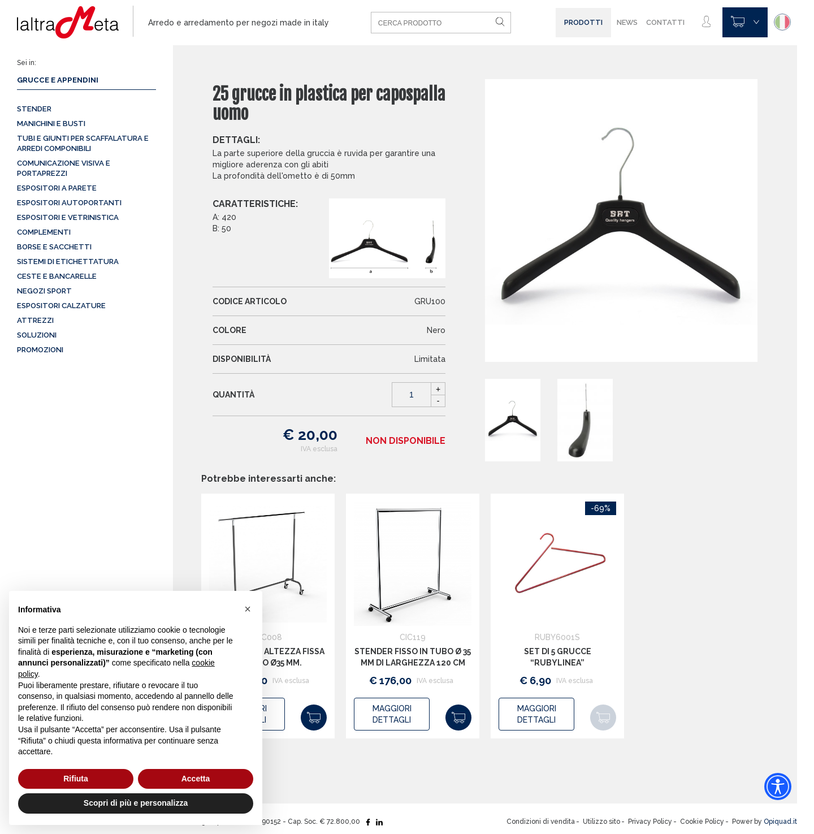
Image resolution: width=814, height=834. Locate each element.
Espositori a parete (57, 188)
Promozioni (40, 349)
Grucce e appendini (57, 80)
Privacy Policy (650, 822)
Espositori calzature (61, 305)
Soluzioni (37, 335)
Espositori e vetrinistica (68, 217)
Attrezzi (35, 320)
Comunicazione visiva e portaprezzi (63, 168)
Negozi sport (44, 291)
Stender (34, 109)
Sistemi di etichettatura (68, 261)
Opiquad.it (780, 822)
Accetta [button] (195, 778)
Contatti (665, 22)
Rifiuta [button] (75, 778)
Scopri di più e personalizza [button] (136, 802)
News (627, 22)
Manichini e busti (51, 123)
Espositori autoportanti (69, 202)
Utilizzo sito (601, 822)
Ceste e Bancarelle (57, 276)
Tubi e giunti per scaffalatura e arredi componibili (83, 143)
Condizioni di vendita (540, 822)
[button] (248, 609)
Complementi (44, 232)
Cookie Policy (702, 822)
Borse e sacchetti (54, 247)
